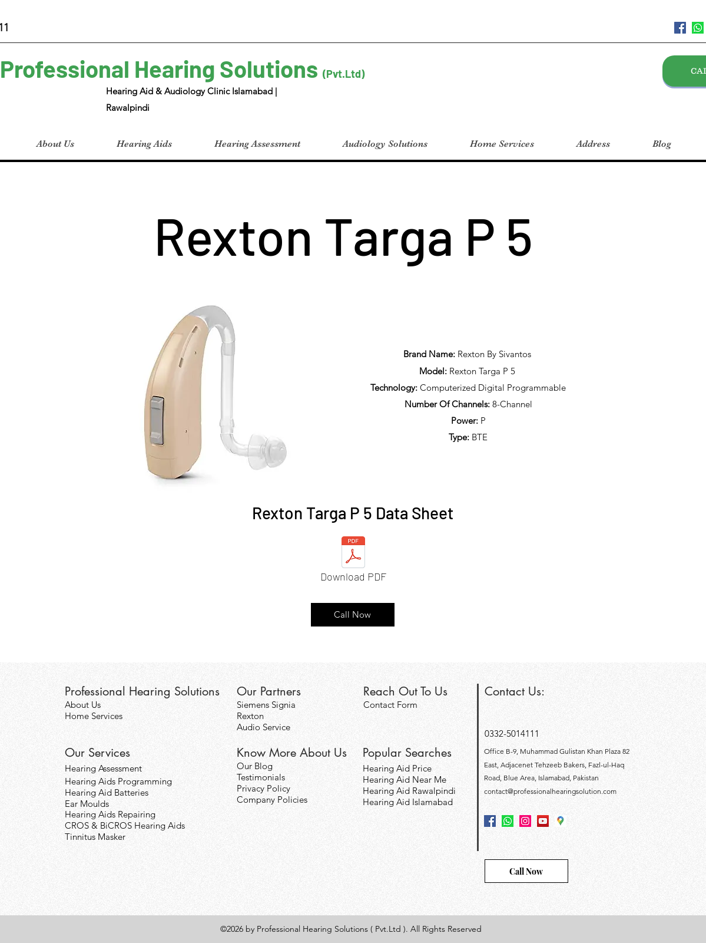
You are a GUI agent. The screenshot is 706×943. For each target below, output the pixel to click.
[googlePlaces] (560, 821)
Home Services (93, 715)
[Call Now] (353, 615)
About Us (83, 704)
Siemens (254, 704)
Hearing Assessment (103, 768)
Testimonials (261, 777)
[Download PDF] (353, 562)
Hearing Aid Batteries (106, 792)
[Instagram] (525, 821)
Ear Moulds (87, 803)
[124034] (698, 28)
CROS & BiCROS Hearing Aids (125, 825)
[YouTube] (543, 821)
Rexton (250, 715)
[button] (144, 144)
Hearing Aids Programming (118, 781)
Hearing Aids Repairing (110, 814)
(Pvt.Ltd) (343, 73)
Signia (283, 704)
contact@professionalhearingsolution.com (550, 791)
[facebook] (680, 28)
